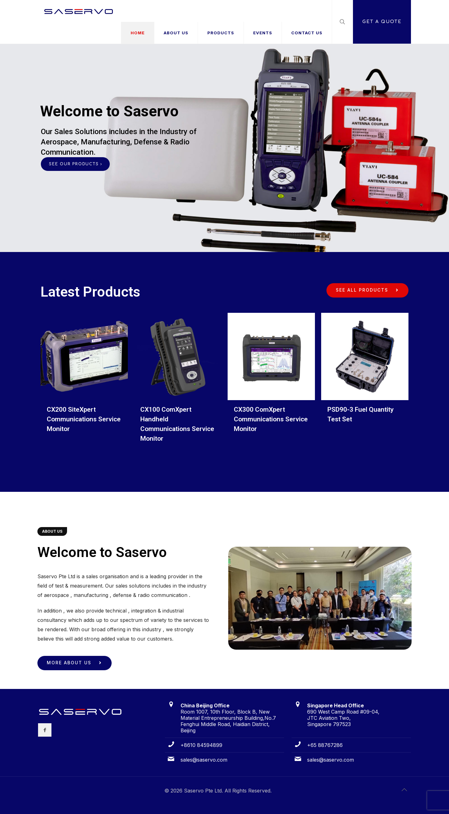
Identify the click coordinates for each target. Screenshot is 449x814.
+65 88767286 (325, 745)
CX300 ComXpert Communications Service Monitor (271, 419)
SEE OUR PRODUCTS (75, 164)
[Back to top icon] (404, 789)
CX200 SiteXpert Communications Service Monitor (84, 419)
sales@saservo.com (204, 760)
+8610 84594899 (201, 745)
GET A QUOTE (382, 21)
